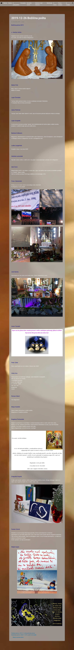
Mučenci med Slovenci (38, 3)
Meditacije (49, 3)
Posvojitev (23, 3)
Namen (5, 3)
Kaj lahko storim (29, 3)
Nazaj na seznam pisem (18, 637)
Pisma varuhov (60, 3)
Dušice (10, 3)
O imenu (55, 3)
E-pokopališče (16, 3)
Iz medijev (68, 3)
